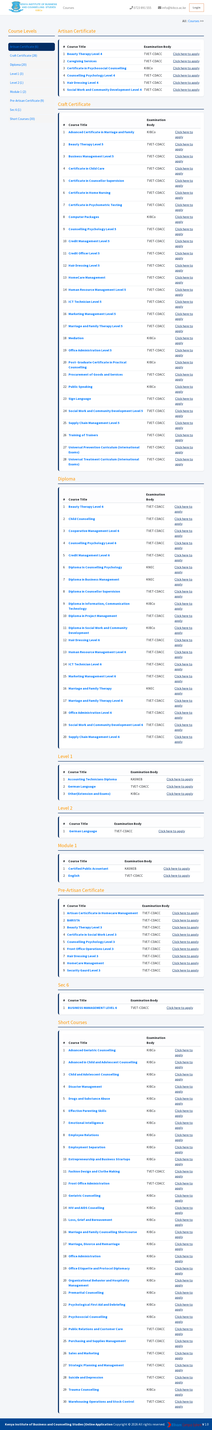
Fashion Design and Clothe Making (94, 1171)
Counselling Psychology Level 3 (91, 942)
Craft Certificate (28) (23, 55)
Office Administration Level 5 (90, 350)
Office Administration (85, 1256)
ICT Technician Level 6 (85, 664)
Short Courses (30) (22, 119)
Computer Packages (84, 217)
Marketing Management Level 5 (92, 314)
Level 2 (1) (16, 83)
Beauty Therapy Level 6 (86, 506)
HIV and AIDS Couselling (86, 1208)
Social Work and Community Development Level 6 (106, 725)
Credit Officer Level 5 (84, 253)
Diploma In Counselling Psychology (95, 567)
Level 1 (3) (16, 74)
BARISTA (73, 920)
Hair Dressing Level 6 (84, 640)
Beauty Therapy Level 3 (84, 927)
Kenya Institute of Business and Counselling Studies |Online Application (59, 1424)
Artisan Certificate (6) (24, 47)
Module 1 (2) (18, 92)
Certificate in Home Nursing (90, 192)
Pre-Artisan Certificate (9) (27, 101)
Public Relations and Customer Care (96, 1329)
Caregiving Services (82, 61)
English (74, 875)
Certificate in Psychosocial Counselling (96, 68)
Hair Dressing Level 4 (82, 82)
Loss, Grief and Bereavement (90, 1220)
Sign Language (80, 398)
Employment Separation (87, 1147)
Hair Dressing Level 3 (82, 956)
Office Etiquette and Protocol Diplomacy (99, 1268)
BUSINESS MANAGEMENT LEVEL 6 (92, 1008)
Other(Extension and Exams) (89, 794)
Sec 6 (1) (15, 110)
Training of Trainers (83, 435)
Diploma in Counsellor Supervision (94, 591)
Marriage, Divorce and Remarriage (94, 1244)
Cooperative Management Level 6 (94, 531)
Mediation (76, 338)
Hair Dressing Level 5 (84, 265)
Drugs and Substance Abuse (89, 1098)
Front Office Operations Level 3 (90, 949)
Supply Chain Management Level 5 (94, 423)
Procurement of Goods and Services (96, 374)
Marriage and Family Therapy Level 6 (96, 700)
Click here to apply (186, 54)
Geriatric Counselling (85, 1195)
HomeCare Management (87, 277)
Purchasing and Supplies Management (97, 1341)
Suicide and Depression (86, 1377)
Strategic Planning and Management (96, 1365)
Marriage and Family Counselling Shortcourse (103, 1232)
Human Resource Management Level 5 (97, 289)
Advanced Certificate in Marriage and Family (101, 132)
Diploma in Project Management (93, 616)
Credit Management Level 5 (89, 241)
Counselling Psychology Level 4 (91, 75)
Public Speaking (81, 386)
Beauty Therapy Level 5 (86, 144)
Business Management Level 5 (91, 156)
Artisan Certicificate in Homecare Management (102, 913)
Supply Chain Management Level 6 (94, 737)
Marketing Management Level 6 (92, 676)
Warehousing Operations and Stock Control (101, 1401)
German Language (82, 786)
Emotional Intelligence (86, 1123)
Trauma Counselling (84, 1389)
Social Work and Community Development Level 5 (106, 411)
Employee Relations (84, 1135)
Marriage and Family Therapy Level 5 (96, 326)
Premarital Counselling (86, 1292)
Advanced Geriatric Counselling (92, 1050)
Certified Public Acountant (88, 868)
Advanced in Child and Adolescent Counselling (103, 1062)
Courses (68, 8)
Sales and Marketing (84, 1353)
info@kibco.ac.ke (172, 8)
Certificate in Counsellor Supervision (96, 180)
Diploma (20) (18, 65)
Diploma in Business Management (94, 579)
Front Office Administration (89, 1183)
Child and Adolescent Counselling (94, 1074)
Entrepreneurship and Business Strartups (99, 1159)
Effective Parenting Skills (87, 1111)
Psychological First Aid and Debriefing (97, 1304)
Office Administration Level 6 (90, 712)
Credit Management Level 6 (89, 555)
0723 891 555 (140, 8)
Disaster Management (85, 1086)
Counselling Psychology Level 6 (92, 543)
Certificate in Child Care (86, 168)
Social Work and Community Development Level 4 (104, 89)
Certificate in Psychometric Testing (95, 205)
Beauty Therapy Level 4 (84, 54)
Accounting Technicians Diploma (92, 779)
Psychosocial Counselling (88, 1317)
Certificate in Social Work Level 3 (91, 934)
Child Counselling (82, 519)
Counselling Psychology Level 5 (92, 229)
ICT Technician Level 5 (85, 301)
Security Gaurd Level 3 (83, 970)
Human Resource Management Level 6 (97, 652)
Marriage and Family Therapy (90, 688)
